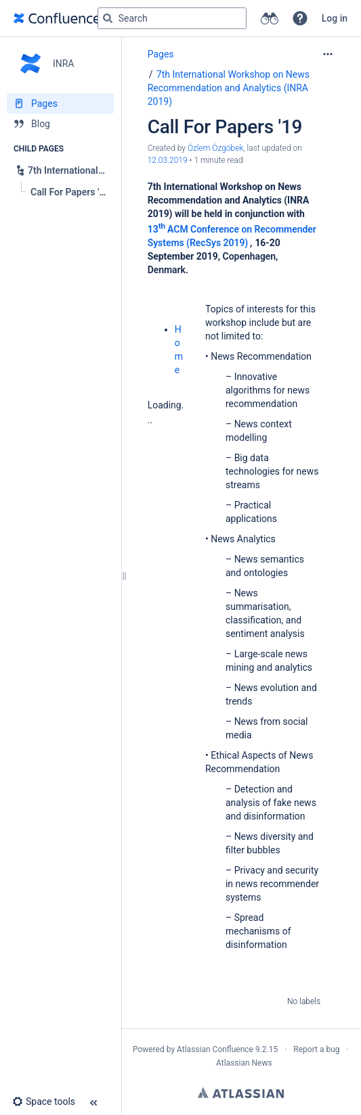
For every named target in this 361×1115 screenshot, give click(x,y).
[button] (300, 18)
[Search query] (172, 18)
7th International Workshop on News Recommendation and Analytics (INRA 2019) (229, 88)
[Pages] (60, 103)
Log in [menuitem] (334, 18)
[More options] (328, 54)
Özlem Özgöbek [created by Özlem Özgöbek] (215, 148)
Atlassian (241, 1092)
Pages (161, 54)
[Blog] (60, 124)
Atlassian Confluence (215, 1049)
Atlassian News (244, 1063)
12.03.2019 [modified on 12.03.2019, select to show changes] (168, 160)
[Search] (107, 18)
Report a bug (316, 1049)
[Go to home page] (57, 18)
